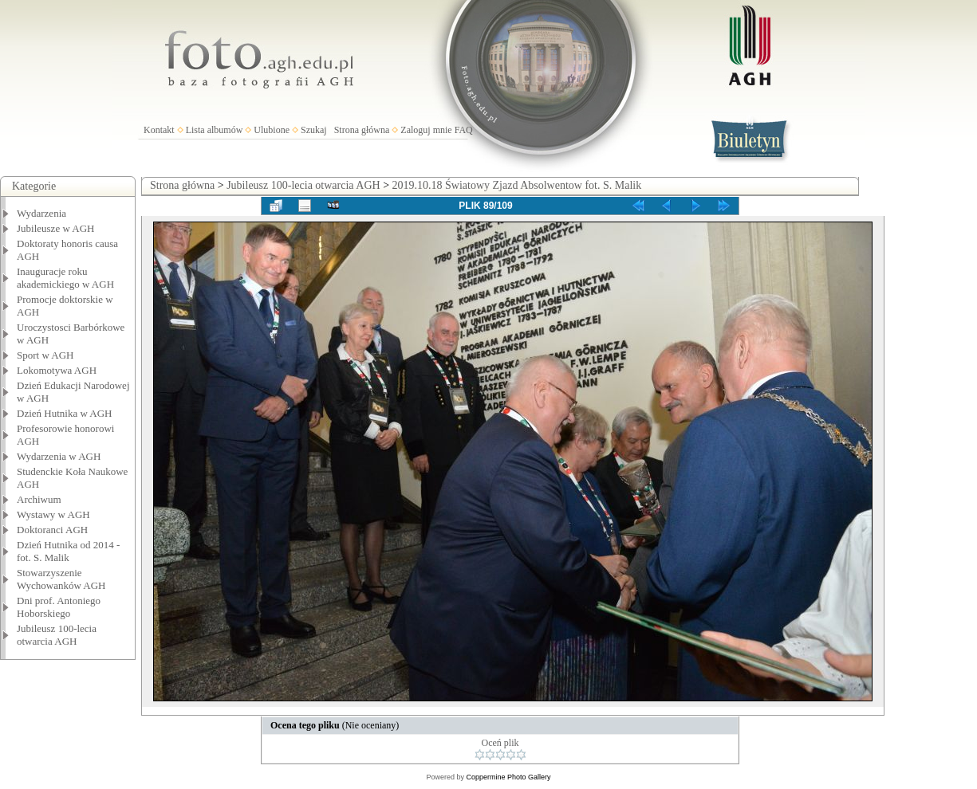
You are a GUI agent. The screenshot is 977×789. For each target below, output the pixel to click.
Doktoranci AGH (52, 530)
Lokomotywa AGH (57, 370)
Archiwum (39, 499)
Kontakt (159, 129)
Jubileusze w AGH (56, 228)
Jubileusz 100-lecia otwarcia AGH (57, 634)
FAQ (464, 129)
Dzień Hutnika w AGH (64, 413)
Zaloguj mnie (425, 129)
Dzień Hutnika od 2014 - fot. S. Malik (68, 551)
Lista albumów (214, 129)
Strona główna (362, 129)
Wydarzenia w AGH (58, 456)
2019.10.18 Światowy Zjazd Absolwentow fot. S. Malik (517, 185)
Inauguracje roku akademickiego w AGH (65, 277)
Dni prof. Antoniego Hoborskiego (58, 607)
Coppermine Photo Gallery (508, 777)
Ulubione (272, 129)
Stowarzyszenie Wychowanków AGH (61, 579)
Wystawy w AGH (53, 514)
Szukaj (314, 129)
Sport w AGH (45, 355)
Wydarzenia (41, 213)
